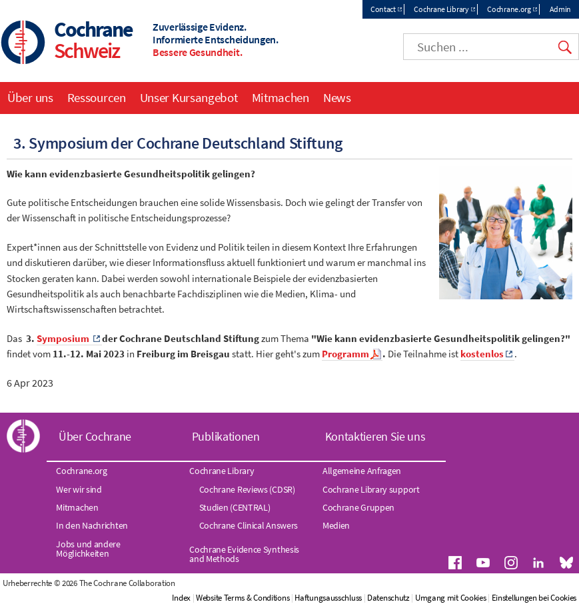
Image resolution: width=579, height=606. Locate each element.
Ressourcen (96, 97)
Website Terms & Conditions (242, 597)
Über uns (30, 97)
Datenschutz (388, 597)
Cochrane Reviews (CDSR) (247, 489)
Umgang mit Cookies (450, 597)
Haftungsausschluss (328, 597)
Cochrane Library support (371, 489)
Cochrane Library (441, 9)
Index (181, 597)
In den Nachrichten (92, 525)
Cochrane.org (508, 9)
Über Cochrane (95, 436)
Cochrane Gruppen (358, 507)
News (337, 97)
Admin (561, 9)
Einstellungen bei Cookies (534, 597)
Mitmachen (280, 97)
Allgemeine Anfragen (361, 471)
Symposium (64, 339)
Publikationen (226, 436)
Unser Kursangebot (189, 97)
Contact (383, 9)
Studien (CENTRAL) (235, 507)
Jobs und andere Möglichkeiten (88, 548)
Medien (336, 525)
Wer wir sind (78, 489)
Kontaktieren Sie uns (375, 436)
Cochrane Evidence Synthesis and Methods (244, 554)
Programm (345, 354)
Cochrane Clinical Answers (248, 525)
